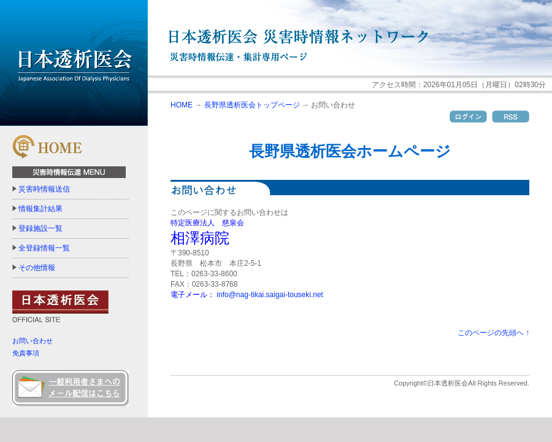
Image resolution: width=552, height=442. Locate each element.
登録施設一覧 (40, 228)
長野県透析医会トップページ (252, 105)
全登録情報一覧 (44, 248)
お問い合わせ (32, 340)
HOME (182, 105)
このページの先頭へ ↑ (493, 332)
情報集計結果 (40, 208)
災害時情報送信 (44, 189)
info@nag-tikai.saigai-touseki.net (270, 294)
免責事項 (25, 353)
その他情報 (36, 267)
